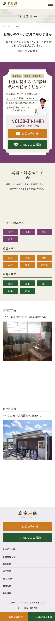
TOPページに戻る (28, 50)
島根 (27, 232)
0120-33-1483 (29, 121)
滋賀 (10, 257)
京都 (27, 257)
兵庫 (10, 265)
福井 (44, 283)
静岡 (27, 290)
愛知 (10, 283)
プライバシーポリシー (19, 602)
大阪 (44, 257)
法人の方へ (8, 578)
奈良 (27, 265)
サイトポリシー (38, 602)
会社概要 (7, 593)
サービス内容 (9, 549)
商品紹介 (7, 563)
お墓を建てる (9, 556)
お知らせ (7, 585)
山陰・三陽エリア (13, 223)
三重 (27, 283)
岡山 (44, 232)
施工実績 (7, 571)
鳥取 (10, 232)
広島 (10, 239)
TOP (5, 26)
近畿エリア (9, 248)
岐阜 (10, 290)
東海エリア (9, 274)
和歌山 (44, 265)
